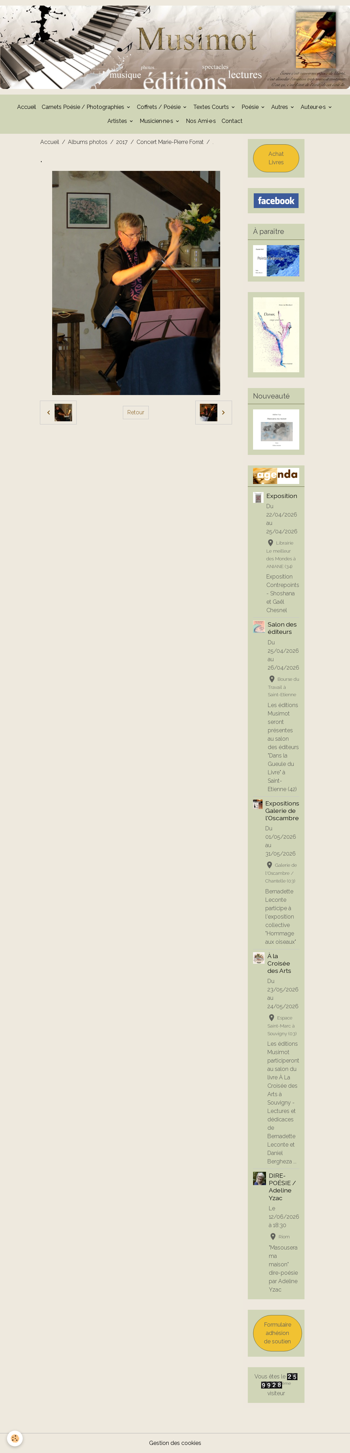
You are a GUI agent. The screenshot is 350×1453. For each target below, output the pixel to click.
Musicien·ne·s (157, 121)
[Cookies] (15, 1438)
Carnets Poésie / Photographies (84, 107)
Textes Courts (211, 107)
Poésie (250, 107)
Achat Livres (276, 158)
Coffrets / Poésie (159, 107)
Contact (232, 121)
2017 (122, 142)
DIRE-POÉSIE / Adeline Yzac (282, 1186)
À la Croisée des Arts (279, 963)
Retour (135, 412)
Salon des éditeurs (282, 628)
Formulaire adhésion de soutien (277, 1333)
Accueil (26, 107)
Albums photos (87, 142)
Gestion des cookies (175, 1443)
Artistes (117, 121)
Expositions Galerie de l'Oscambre (282, 811)
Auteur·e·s (314, 107)
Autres (280, 107)
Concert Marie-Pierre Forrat (170, 142)
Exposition (281, 495)
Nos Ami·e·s (201, 121)
